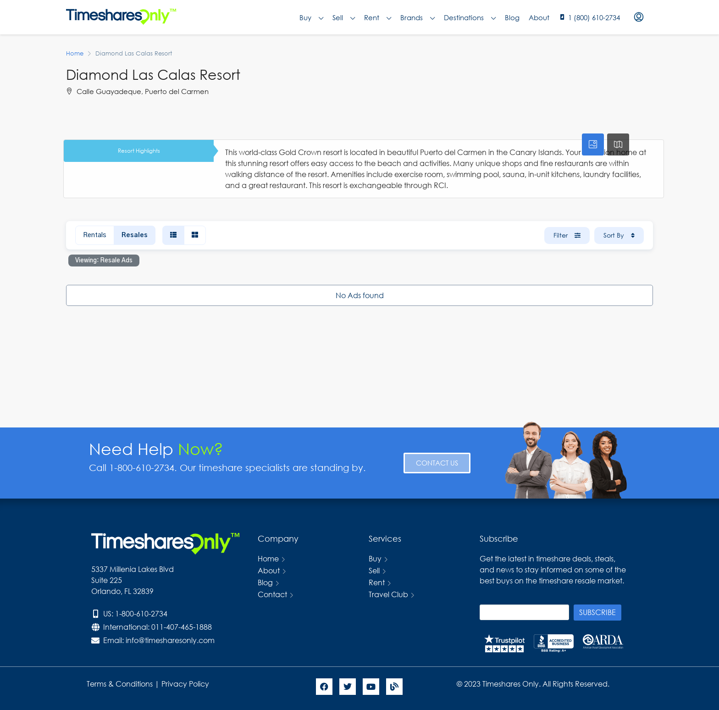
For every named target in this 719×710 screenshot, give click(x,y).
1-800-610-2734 (141, 613)
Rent (377, 17)
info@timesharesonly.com (170, 640)
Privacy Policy (186, 683)
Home (268, 558)
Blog (512, 17)
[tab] (593, 144)
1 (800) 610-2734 (594, 17)
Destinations (470, 17)
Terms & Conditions (120, 683)
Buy (311, 17)
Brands (417, 17)
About (539, 17)
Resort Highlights (139, 151)
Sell (343, 17)
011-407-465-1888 (181, 627)
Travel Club (388, 594)
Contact (272, 594)
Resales (135, 235)
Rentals (94, 235)
